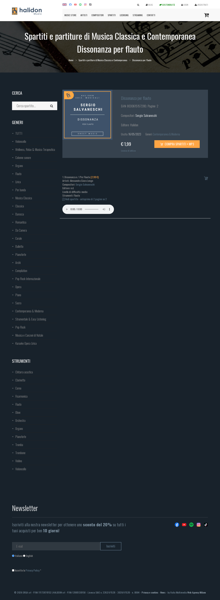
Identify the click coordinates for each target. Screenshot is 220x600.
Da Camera (21, 230)
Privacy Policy (33, 570)
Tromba (19, 444)
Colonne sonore (23, 157)
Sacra (18, 303)
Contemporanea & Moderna (29, 311)
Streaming (138, 15)
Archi (18, 262)
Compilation (21, 270)
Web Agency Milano (196, 592)
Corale (18, 238)
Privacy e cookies (150, 592)
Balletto (19, 246)
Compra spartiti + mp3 (177, 144)
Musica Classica (23, 198)
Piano (18, 295)
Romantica (20, 222)
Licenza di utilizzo (128, 150)
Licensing (124, 15)
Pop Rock (20, 327)
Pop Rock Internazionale (27, 278)
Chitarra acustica (24, 372)
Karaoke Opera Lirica (26, 343)
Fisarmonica (21, 396)
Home (71, 60)
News (162, 592)
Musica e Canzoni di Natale (29, 335)
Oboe (17, 412)
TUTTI (18, 133)
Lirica (18, 182)
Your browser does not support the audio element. (88, 209)
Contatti (151, 15)
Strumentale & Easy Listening (30, 319)
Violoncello (20, 141)
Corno (18, 388)
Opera (18, 287)
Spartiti (112, 15)
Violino (18, 461)
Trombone (20, 453)
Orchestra (20, 420)
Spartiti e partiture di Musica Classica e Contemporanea (103, 60)
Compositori (97, 15)
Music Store (70, 15)
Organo (19, 165)
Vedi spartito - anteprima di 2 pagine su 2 (84, 199)
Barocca (19, 214)
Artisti (83, 15)
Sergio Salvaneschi (146, 115)
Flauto (18, 173)
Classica (19, 206)
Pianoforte (20, 254)
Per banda (20, 190)
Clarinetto (20, 380)
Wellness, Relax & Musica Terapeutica (35, 149)
